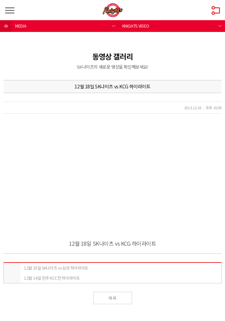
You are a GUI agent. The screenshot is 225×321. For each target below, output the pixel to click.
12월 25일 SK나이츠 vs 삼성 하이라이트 (56, 268)
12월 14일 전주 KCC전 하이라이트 (51, 278)
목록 (112, 298)
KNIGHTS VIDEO (135, 26)
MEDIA (20, 26)
